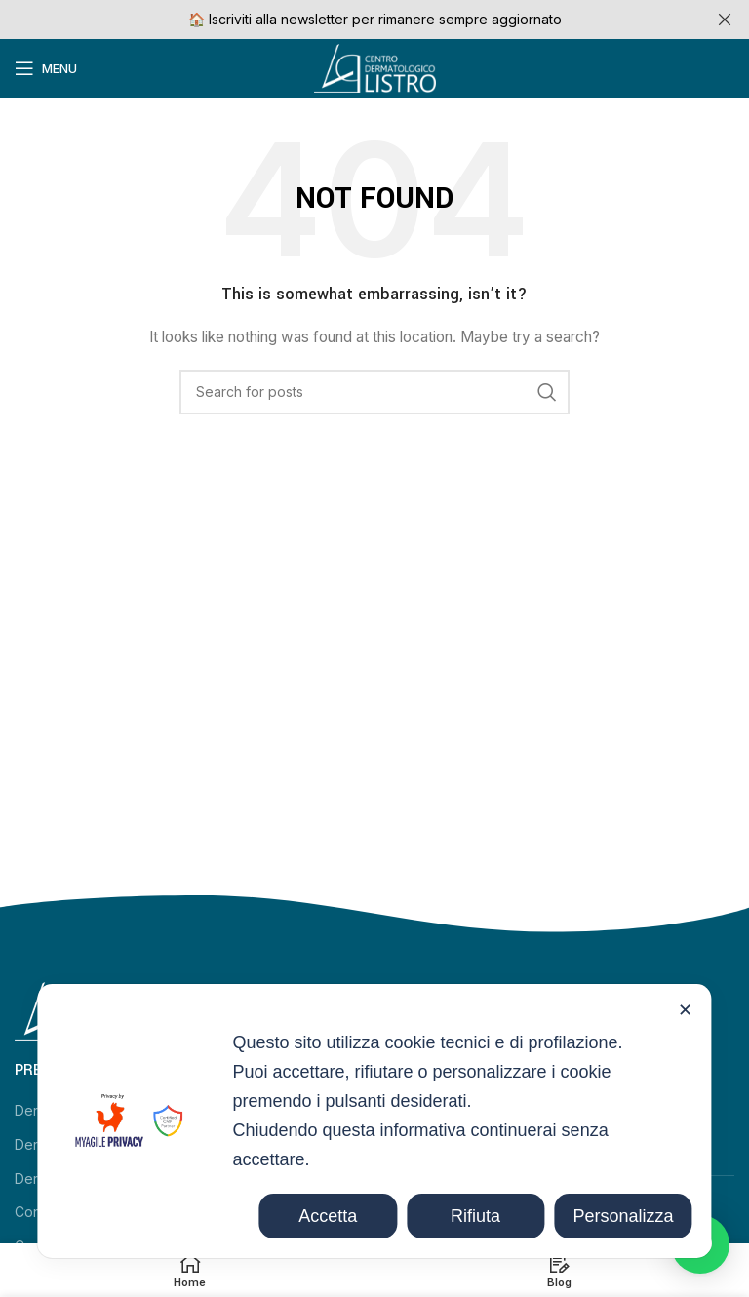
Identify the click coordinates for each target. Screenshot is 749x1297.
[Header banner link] (345, 19)
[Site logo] (375, 67)
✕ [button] (685, 1010)
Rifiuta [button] (475, 1216)
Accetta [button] (327, 1216)
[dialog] (374, 1121)
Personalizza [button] (622, 1216)
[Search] (374, 392)
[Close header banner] (724, 19)
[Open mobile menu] (46, 68)
